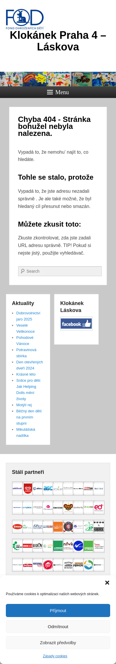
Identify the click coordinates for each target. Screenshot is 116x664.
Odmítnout (58, 626)
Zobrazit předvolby (58, 642)
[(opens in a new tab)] (17, 494)
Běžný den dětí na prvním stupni (29, 417)
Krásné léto (26, 374)
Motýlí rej (24, 405)
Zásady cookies (55, 656)
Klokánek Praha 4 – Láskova (58, 41)
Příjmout (58, 610)
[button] (107, 583)
